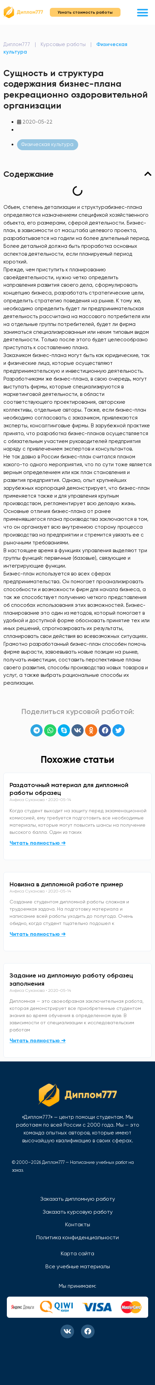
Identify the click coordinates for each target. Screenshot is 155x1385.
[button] (142, 12)
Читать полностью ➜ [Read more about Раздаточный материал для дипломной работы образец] (38, 843)
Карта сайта (77, 1253)
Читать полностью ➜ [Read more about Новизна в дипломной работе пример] (38, 934)
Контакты (77, 1224)
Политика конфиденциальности (77, 1237)
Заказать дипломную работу (77, 1199)
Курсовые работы (63, 44)
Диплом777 (16, 44)
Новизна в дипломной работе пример (66, 884)
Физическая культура (47, 144)
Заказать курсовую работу (78, 1212)
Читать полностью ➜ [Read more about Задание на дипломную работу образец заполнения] (38, 1040)
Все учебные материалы (77, 1266)
